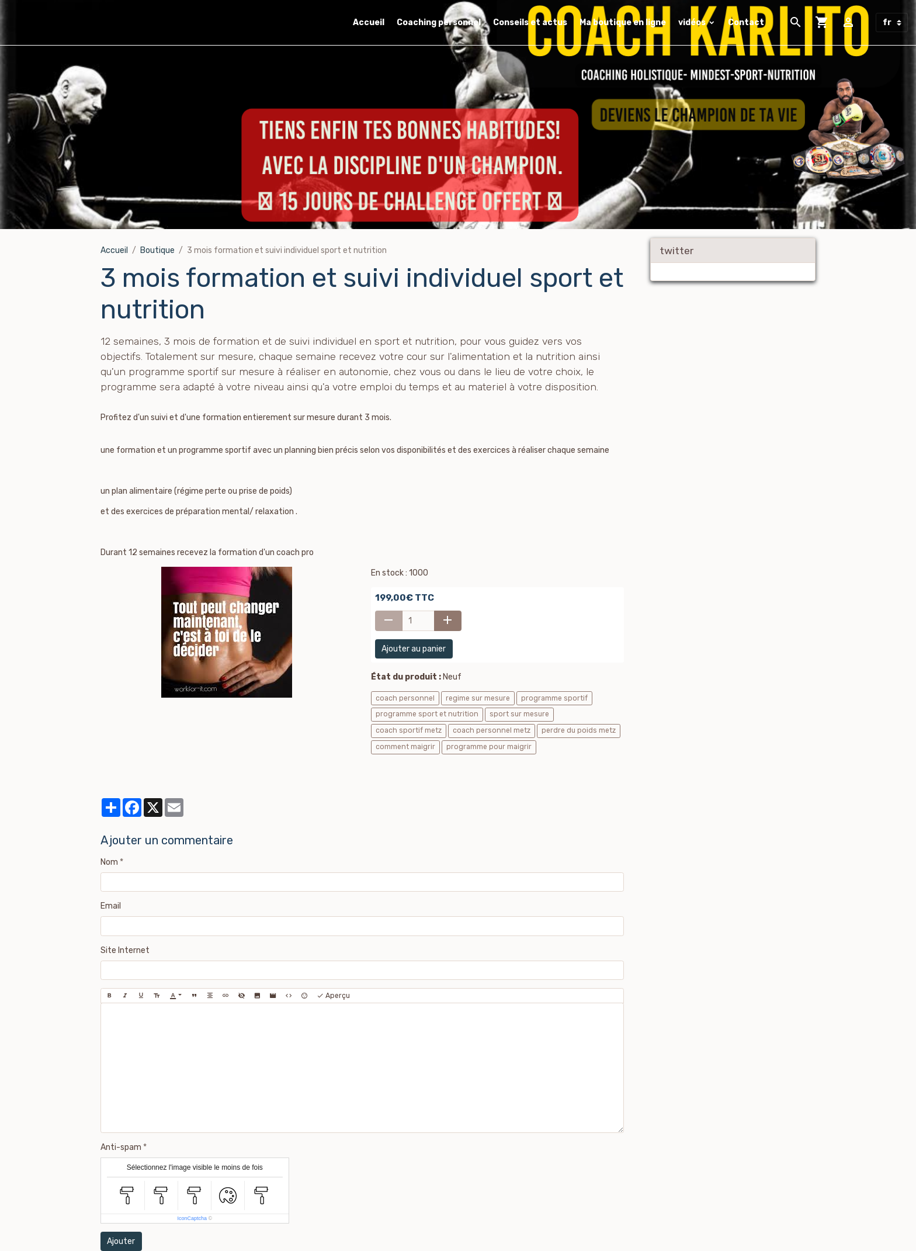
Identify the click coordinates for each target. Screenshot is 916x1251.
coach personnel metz (491, 730)
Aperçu (333, 996)
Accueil (368, 22)
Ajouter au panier (413, 649)
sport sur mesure (519, 714)
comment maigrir (405, 747)
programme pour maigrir (489, 747)
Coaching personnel (439, 22)
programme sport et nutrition (427, 714)
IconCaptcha (192, 1218)
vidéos (692, 22)
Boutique (157, 250)
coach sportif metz (409, 730)
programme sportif (554, 698)
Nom (109, 862)
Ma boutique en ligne (623, 22)
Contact (746, 22)
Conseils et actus (530, 22)
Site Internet (125, 950)
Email (110, 906)
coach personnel (405, 698)
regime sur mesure (478, 698)
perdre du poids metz (579, 730)
